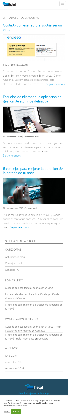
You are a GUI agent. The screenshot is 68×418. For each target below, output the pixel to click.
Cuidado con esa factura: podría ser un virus (32, 27)
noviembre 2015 (14, 362)
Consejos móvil (30, 208)
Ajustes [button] (7, 411)
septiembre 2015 (14, 368)
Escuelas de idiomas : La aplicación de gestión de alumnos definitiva (32, 99)
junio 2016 (11, 355)
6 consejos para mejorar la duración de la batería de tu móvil (33, 170)
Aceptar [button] (16, 411)
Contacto (40, 330)
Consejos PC (22, 64)
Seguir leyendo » (55, 84)
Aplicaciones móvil (31, 136)
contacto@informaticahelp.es (36, 393)
